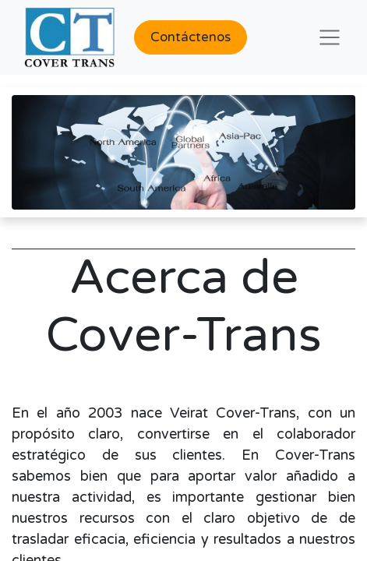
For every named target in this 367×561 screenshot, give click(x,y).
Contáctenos (190, 37)
